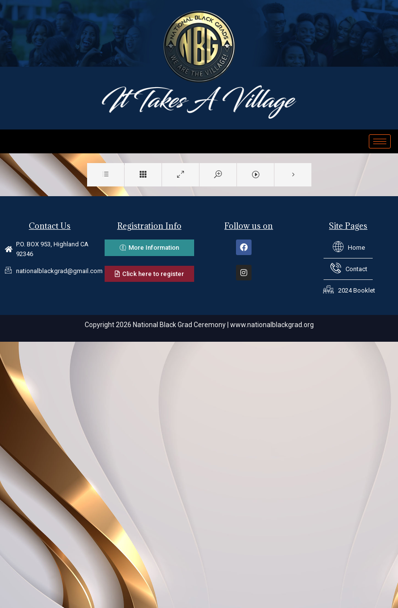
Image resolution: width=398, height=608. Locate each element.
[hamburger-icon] (380, 141)
